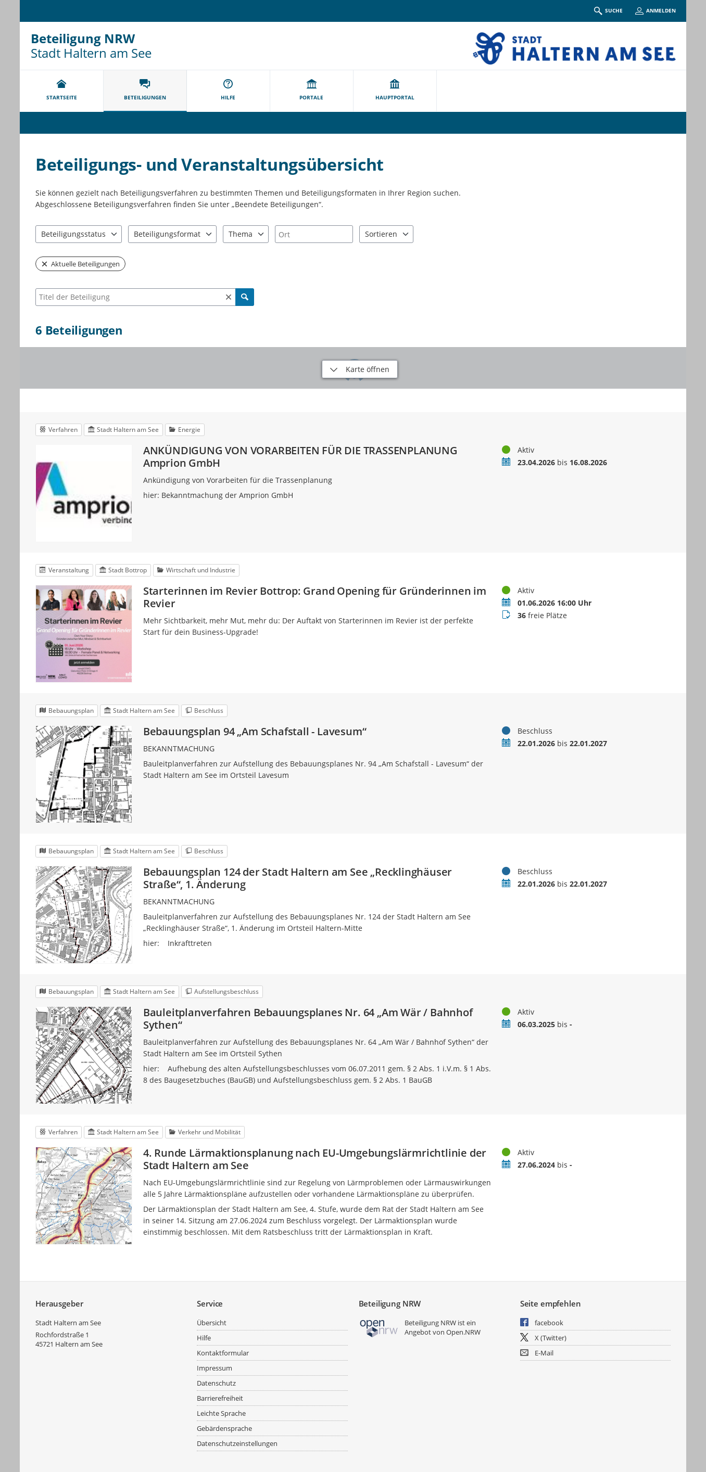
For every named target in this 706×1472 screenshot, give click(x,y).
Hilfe (204, 1337)
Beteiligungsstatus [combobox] (73, 234)
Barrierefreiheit (220, 1398)
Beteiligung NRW (83, 38)
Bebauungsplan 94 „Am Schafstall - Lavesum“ (255, 731)
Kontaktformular (223, 1353)
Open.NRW (463, 1332)
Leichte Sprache (221, 1413)
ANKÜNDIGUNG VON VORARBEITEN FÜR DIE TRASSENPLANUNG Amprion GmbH (300, 456)
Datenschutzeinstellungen (237, 1443)
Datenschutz (216, 1383)
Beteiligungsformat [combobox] (167, 234)
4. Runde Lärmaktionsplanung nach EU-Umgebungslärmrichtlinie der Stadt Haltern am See (314, 1159)
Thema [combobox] (241, 234)
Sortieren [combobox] (381, 234)
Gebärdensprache (224, 1428)
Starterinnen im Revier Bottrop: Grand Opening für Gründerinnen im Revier (314, 597)
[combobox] (314, 234)
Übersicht (211, 1322)
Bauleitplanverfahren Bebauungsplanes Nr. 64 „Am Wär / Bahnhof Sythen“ (308, 1018)
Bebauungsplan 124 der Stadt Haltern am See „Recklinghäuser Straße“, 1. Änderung (297, 878)
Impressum (214, 1368)
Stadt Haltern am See (68, 1322)
